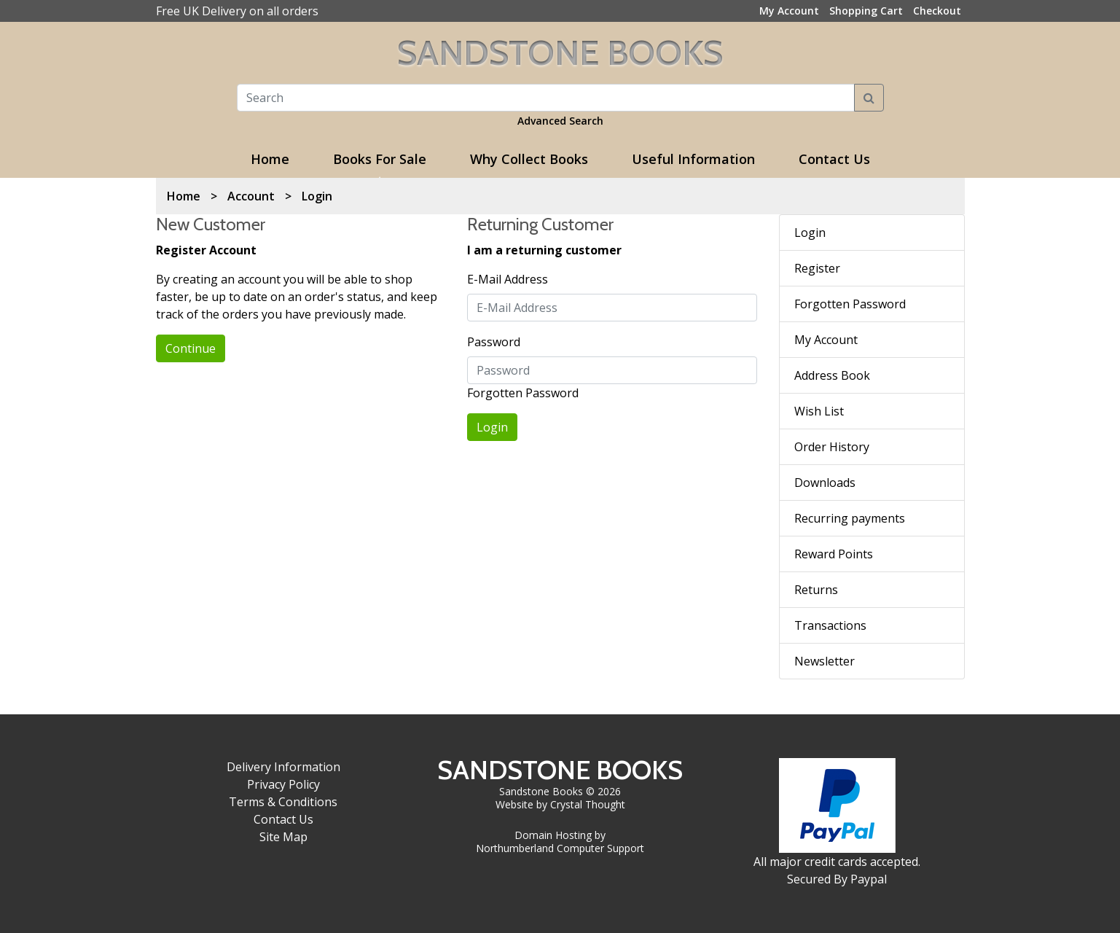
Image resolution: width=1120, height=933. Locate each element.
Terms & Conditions (283, 802)
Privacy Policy (283, 784)
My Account (826, 340)
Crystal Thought (587, 804)
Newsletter (824, 661)
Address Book (832, 375)
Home (270, 159)
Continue (190, 348)
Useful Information (693, 159)
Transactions (830, 625)
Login (317, 196)
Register (817, 268)
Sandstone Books (560, 52)
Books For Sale (379, 159)
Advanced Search (560, 121)
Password (493, 342)
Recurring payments (849, 518)
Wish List (819, 411)
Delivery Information (283, 767)
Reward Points (833, 554)
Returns (816, 590)
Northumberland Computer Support (560, 848)
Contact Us (834, 159)
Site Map (283, 837)
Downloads (824, 483)
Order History (831, 447)
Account (251, 196)
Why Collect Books (529, 159)
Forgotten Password (523, 393)
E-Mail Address (507, 279)
